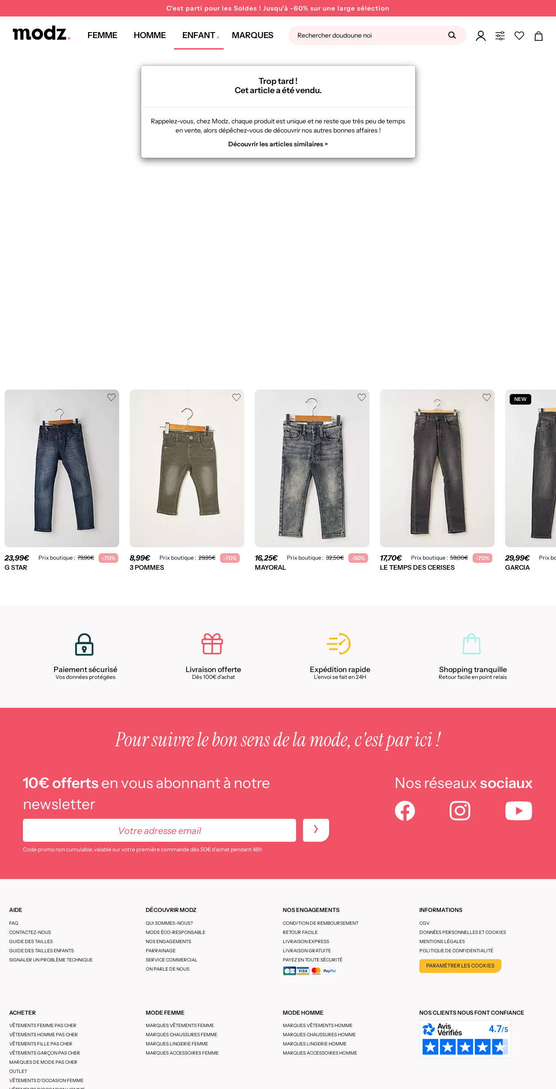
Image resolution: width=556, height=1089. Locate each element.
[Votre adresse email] (159, 830)
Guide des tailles (31, 942)
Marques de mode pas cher (43, 1062)
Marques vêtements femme (180, 1025)
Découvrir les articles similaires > (278, 144)
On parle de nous (167, 969)
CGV (424, 923)
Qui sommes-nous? (169, 923)
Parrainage (161, 951)
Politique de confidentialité (456, 951)
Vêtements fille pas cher (40, 1044)
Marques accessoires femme (182, 1053)
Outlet (18, 1071)
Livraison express (306, 942)
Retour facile (300, 932)
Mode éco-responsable (175, 932)
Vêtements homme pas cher (43, 1035)
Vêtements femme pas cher (43, 1025)
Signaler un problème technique (51, 960)
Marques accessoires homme (320, 1053)
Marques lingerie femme (177, 1044)
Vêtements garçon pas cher (44, 1053)
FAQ (13, 923)
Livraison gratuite (307, 951)
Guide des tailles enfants (41, 951)
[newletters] (316, 830)
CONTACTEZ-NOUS (30, 932)
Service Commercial (172, 960)
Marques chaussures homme (319, 1035)
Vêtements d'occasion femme (46, 1080)
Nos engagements (168, 942)
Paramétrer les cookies (460, 965)
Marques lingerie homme (315, 1044)
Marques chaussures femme (181, 1035)
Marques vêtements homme (317, 1025)
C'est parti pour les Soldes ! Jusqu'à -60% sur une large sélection (278, 8)
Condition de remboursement (320, 923)
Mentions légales (442, 942)
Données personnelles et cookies (462, 932)
